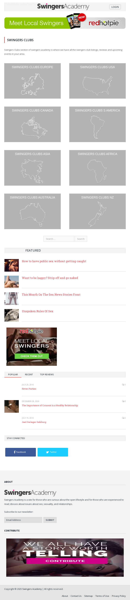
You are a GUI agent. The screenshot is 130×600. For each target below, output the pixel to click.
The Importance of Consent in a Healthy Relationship (50, 405)
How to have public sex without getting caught (54, 261)
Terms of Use (102, 595)
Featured (33, 250)
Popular (13, 374)
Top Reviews (47, 374)
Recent (29, 374)
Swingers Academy (32, 588)
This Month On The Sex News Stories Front (51, 294)
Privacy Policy (119, 595)
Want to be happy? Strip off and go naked (50, 278)
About (65, 595)
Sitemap (88, 595)
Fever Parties (29, 388)
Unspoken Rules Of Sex (37, 311)
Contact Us (76, 595)
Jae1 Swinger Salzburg (34, 422)
